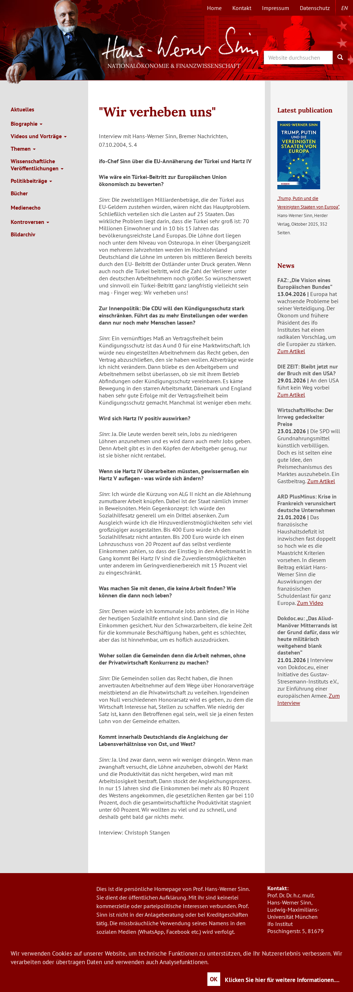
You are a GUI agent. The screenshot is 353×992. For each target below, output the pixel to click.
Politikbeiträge (31, 180)
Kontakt (241, 7)
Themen (23, 148)
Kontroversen (30, 221)
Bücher (19, 193)
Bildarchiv (23, 234)
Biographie (26, 123)
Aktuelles (22, 109)
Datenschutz (315, 7)
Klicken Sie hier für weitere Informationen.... (282, 980)
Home (214, 7)
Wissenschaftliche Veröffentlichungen (37, 164)
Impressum (275, 7)
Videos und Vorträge (39, 136)
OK (214, 979)
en (344, 7)
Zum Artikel (291, 351)
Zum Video (310, 602)
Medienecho (26, 207)
